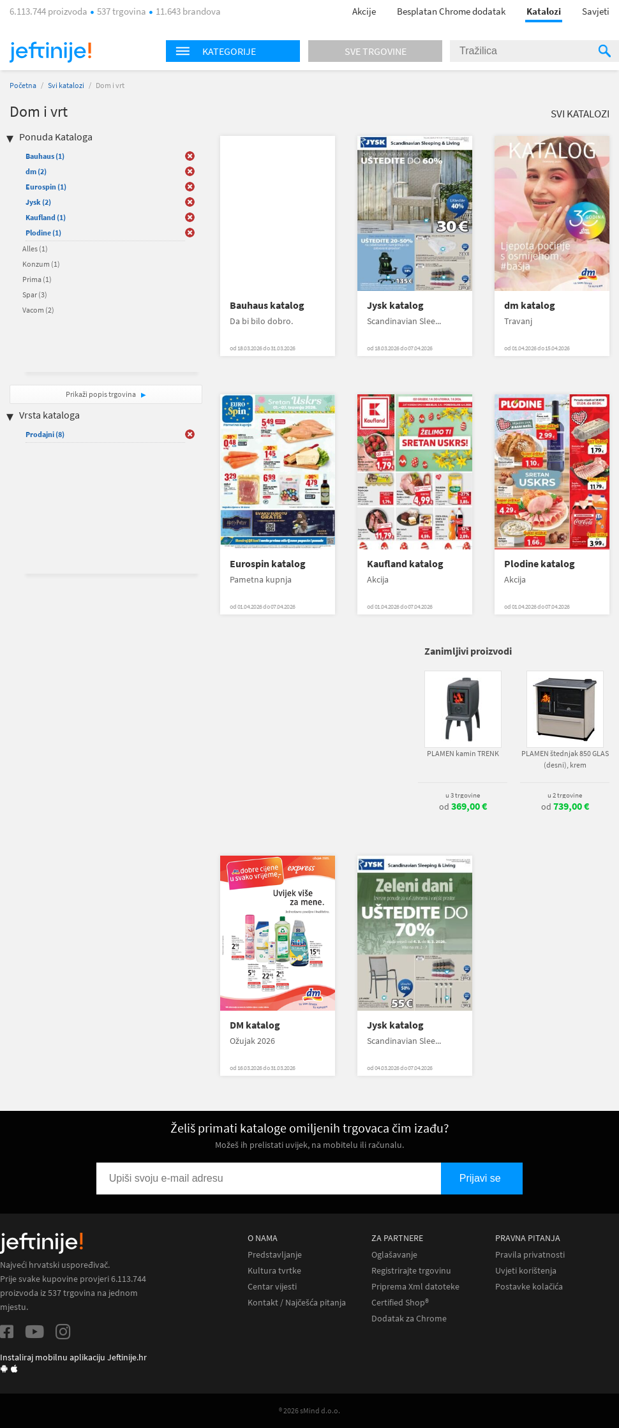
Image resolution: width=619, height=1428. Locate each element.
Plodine (43, 232)
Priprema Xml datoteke (415, 1286)
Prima (37, 279)
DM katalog (255, 1025)
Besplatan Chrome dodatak (451, 11)
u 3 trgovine (462, 795)
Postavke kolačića (529, 1286)
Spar (34, 294)
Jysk (38, 202)
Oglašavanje (394, 1254)
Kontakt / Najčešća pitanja (297, 1302)
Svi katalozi (66, 85)
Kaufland (46, 217)
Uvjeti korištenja (525, 1270)
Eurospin (46, 186)
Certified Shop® (400, 1302)
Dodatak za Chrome (409, 1318)
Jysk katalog (395, 305)
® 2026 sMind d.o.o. (309, 1410)
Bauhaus (45, 156)
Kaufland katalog (405, 564)
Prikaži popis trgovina (101, 394)
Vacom (38, 310)
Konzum (41, 264)
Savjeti (595, 11)
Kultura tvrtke (274, 1270)
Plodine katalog (539, 564)
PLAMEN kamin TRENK (463, 753)
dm (36, 171)
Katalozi (543, 11)
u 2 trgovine (565, 795)
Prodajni (45, 434)
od (463, 806)
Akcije (364, 11)
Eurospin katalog (268, 564)
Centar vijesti (272, 1286)
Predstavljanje (275, 1254)
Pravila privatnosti (530, 1254)
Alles (35, 248)
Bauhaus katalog (267, 305)
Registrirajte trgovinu (411, 1270)
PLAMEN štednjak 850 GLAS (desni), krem (565, 759)
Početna (23, 85)
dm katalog (529, 305)
